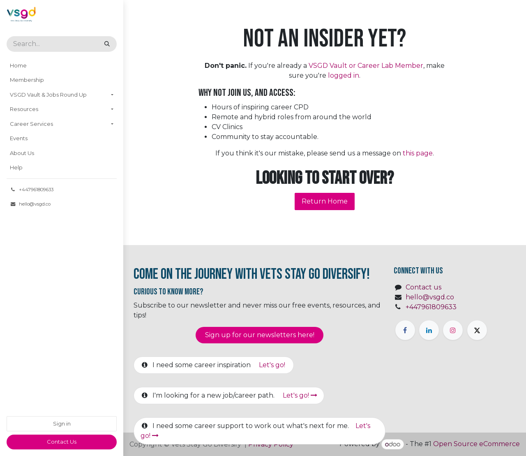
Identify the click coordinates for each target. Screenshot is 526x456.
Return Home (325, 201)
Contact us (423, 287)
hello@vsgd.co (430, 297)
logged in (343, 75)
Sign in (62, 423)
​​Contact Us (61, 441)
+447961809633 (431, 307)
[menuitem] (62, 65)
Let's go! (273, 365)
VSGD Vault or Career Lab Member (366, 65)
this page (418, 153)
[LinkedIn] (429, 330)
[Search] (107, 44)
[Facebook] (405, 330)
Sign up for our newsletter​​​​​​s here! (259, 335)
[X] (477, 330)
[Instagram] (453, 330)
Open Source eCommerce (476, 444)
